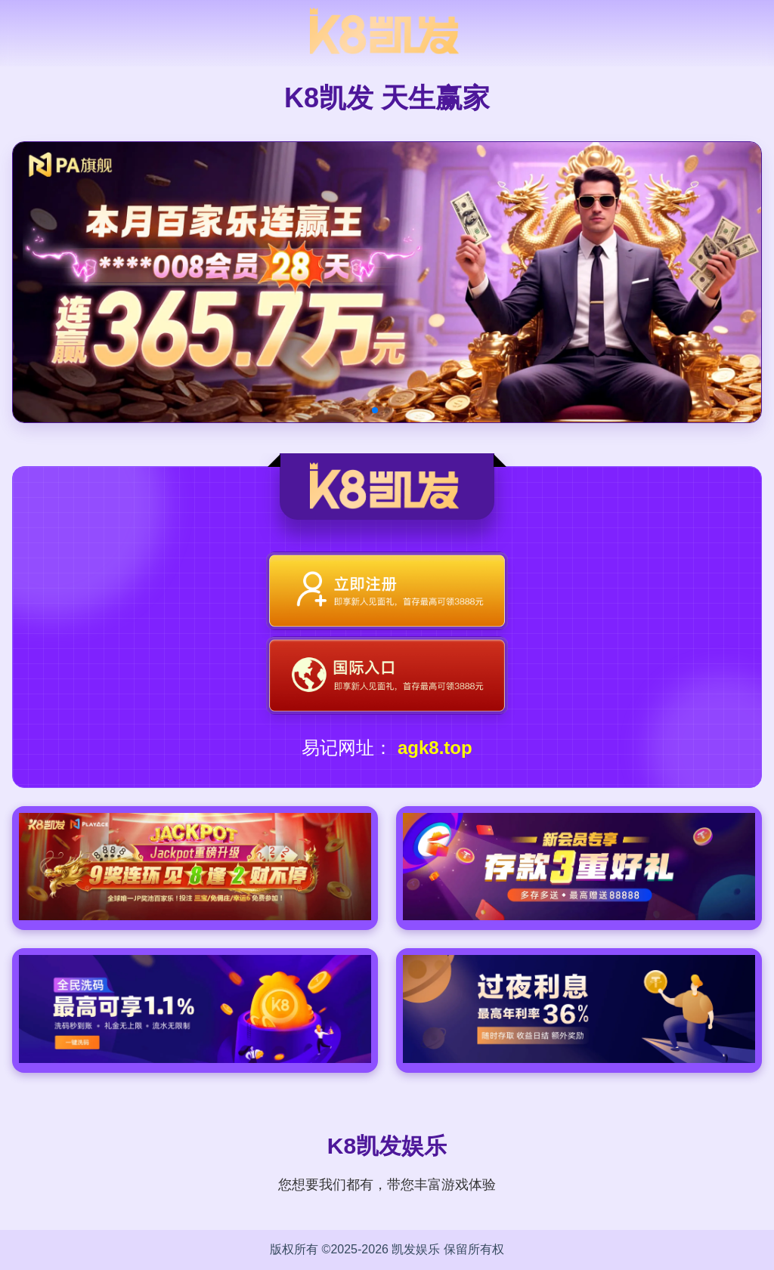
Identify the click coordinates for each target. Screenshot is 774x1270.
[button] (375, 410)
